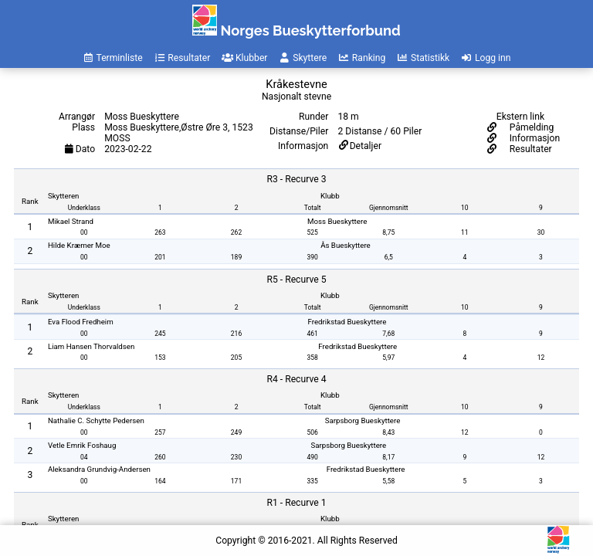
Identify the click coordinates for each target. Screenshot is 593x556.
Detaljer (365, 146)
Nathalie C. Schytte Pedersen (96, 420)
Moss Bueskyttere (337, 221)
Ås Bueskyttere (345, 245)
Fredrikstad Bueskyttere (347, 321)
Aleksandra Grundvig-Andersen (99, 469)
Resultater (529, 149)
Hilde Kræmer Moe (79, 245)
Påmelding (530, 127)
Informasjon (533, 138)
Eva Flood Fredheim (81, 321)
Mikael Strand (70, 221)
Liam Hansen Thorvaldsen (91, 346)
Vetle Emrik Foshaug (82, 445)
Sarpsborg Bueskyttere (363, 420)
